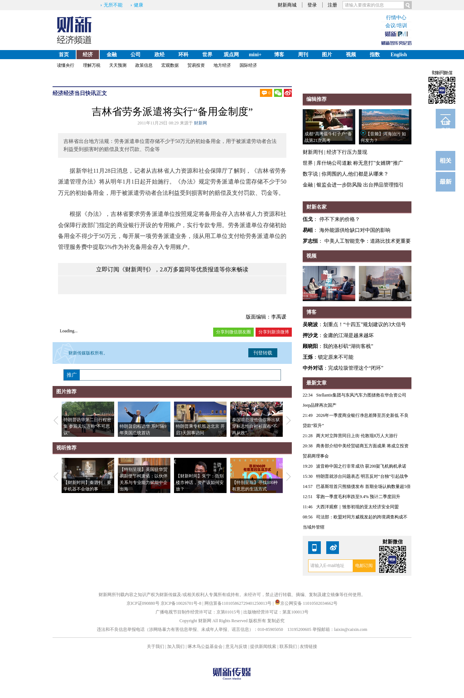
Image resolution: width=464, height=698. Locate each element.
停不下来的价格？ (339, 219)
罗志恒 (310, 241)
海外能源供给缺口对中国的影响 (354, 230)
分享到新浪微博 (273, 331)
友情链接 (308, 646)
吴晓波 (310, 324)
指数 (375, 54)
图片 (327, 54)
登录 (312, 5)
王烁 (308, 357)
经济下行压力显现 (347, 152)
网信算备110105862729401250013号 (238, 603)
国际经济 (248, 65)
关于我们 (155, 646)
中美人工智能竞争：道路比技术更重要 (367, 241)
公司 (135, 54)
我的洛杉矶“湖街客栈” (348, 346)
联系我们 (288, 646)
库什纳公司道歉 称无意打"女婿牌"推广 (359, 163)
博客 (279, 54)
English (398, 54)
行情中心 (396, 17)
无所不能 (113, 5)
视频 (351, 54)
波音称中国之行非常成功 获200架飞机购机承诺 (361, 466)
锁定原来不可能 (335, 357)
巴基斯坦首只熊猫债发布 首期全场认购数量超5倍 (363, 486)
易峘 (308, 230)
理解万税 (91, 65)
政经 (159, 54)
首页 (64, 54)
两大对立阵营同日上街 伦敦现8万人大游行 (357, 435)
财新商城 (287, 5)
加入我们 (176, 646)
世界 (207, 54)
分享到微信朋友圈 (233, 331)
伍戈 (308, 219)
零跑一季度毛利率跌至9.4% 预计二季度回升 (358, 496)
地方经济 (222, 65)
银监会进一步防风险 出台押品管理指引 (360, 185)
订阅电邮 (445, 124)
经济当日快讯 (79, 93)
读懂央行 (65, 65)
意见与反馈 (236, 646)
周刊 (303, 54)
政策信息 (144, 65)
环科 (183, 54)
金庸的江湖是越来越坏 (348, 335)
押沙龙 (310, 335)
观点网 (231, 54)
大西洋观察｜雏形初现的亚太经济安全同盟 (357, 506)
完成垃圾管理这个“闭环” (355, 368)
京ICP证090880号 (143, 603)
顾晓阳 (310, 346)
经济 (88, 54)
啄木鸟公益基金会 (206, 646)
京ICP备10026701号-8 (182, 603)
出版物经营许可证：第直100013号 (275, 612)
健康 (138, 5)
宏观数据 (170, 65)
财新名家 (316, 207)
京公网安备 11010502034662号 (306, 603)
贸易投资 (196, 65)
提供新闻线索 (263, 646)
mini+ (255, 54)
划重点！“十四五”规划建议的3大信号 (364, 324)
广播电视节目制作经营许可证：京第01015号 (198, 612)
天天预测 (118, 65)
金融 (112, 54)
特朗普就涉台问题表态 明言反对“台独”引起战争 (362, 476)
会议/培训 (396, 25)
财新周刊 (313, 152)
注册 (332, 5)
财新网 (200, 123)
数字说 (310, 174)
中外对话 (313, 368)
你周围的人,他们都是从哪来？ (355, 174)
